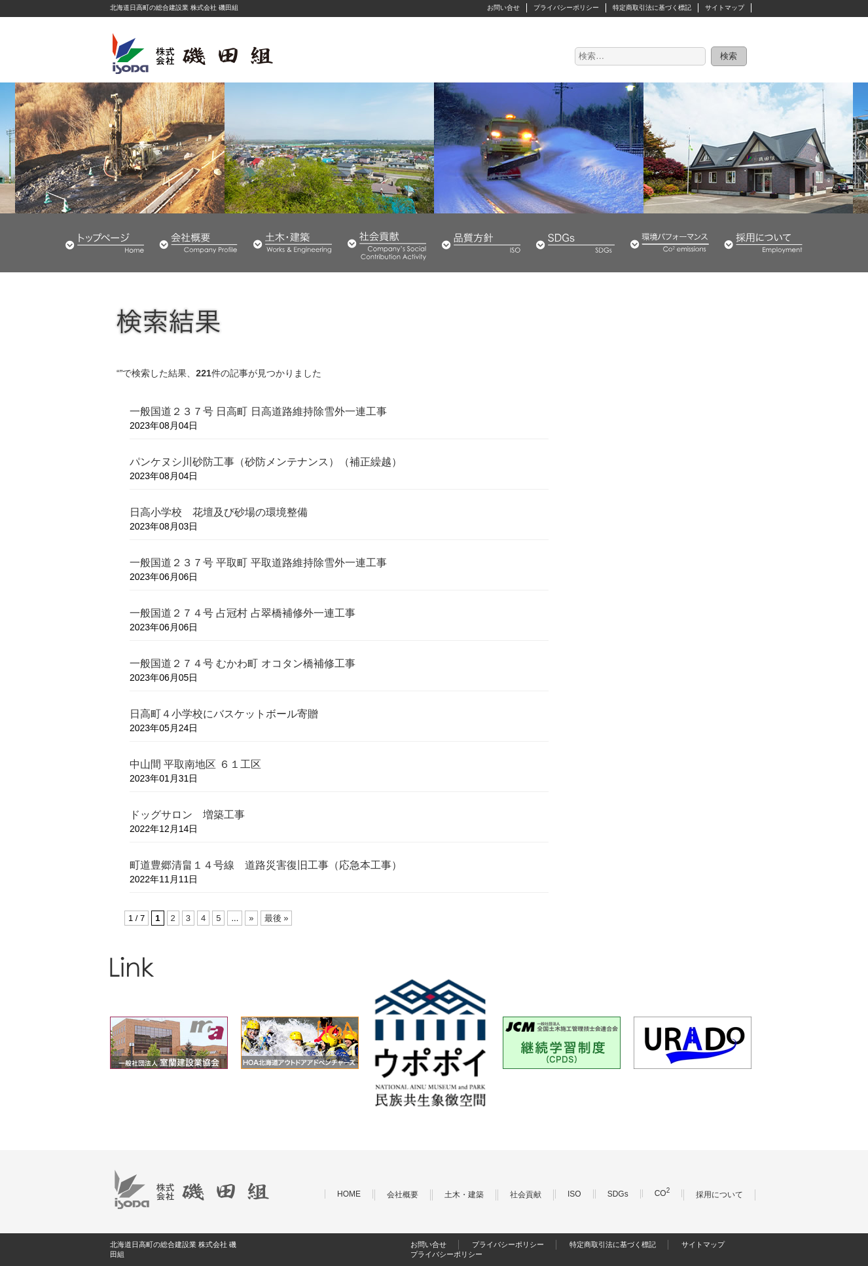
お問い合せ (503, 7)
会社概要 (198, 243)
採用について (763, 243)
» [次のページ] (251, 918)
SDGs (575, 243)
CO (662, 1193)
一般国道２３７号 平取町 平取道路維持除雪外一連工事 (258, 562)
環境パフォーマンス (669, 243)
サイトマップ (724, 7)
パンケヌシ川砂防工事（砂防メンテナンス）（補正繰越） (266, 461)
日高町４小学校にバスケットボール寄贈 (224, 713)
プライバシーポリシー (566, 7)
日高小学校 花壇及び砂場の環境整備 (219, 512)
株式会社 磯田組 (192, 53)
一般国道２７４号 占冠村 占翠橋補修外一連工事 (242, 613)
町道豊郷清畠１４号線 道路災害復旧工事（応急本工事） (266, 865)
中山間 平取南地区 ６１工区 (195, 764)
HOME (104, 243)
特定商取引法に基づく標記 (652, 7)
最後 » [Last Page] (276, 918)
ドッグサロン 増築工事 (187, 814)
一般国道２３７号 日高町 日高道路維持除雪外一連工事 (258, 411)
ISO (574, 1194)
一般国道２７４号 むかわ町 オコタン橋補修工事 (242, 663)
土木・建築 (292, 243)
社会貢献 (387, 243)
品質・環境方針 (481, 243)
